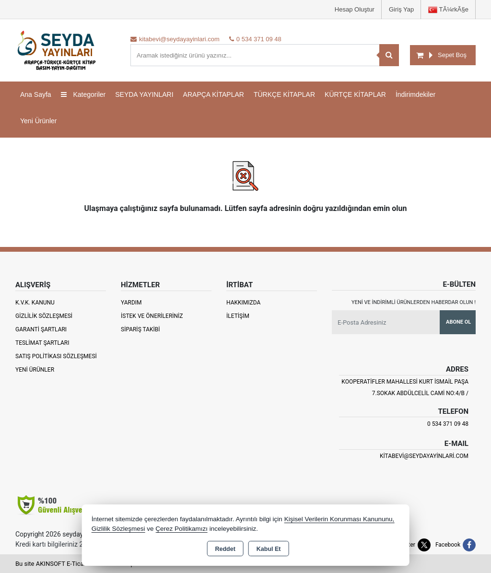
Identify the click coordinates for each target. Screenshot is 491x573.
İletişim (237, 316)
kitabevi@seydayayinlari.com (424, 456)
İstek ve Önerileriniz (152, 316)
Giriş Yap (401, 9)
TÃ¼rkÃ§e (448, 9)
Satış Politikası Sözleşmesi (56, 356)
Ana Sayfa (35, 94)
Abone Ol (458, 322)
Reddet (225, 549)
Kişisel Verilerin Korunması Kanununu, (339, 519)
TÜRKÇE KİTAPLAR (284, 94)
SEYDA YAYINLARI (144, 94)
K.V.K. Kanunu (35, 302)
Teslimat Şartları (42, 342)
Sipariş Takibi (140, 329)
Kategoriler (83, 94)
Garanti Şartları (41, 329)
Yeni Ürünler (34, 369)
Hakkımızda (243, 302)
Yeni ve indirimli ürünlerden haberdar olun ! (413, 302)
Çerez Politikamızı (181, 528)
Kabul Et (269, 549)
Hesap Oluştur (354, 9)
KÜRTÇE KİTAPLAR (355, 94)
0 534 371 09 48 (447, 424)
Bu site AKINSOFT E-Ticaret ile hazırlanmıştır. (77, 563)
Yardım (131, 302)
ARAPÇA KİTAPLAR (213, 94)
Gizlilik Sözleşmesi (43, 316)
